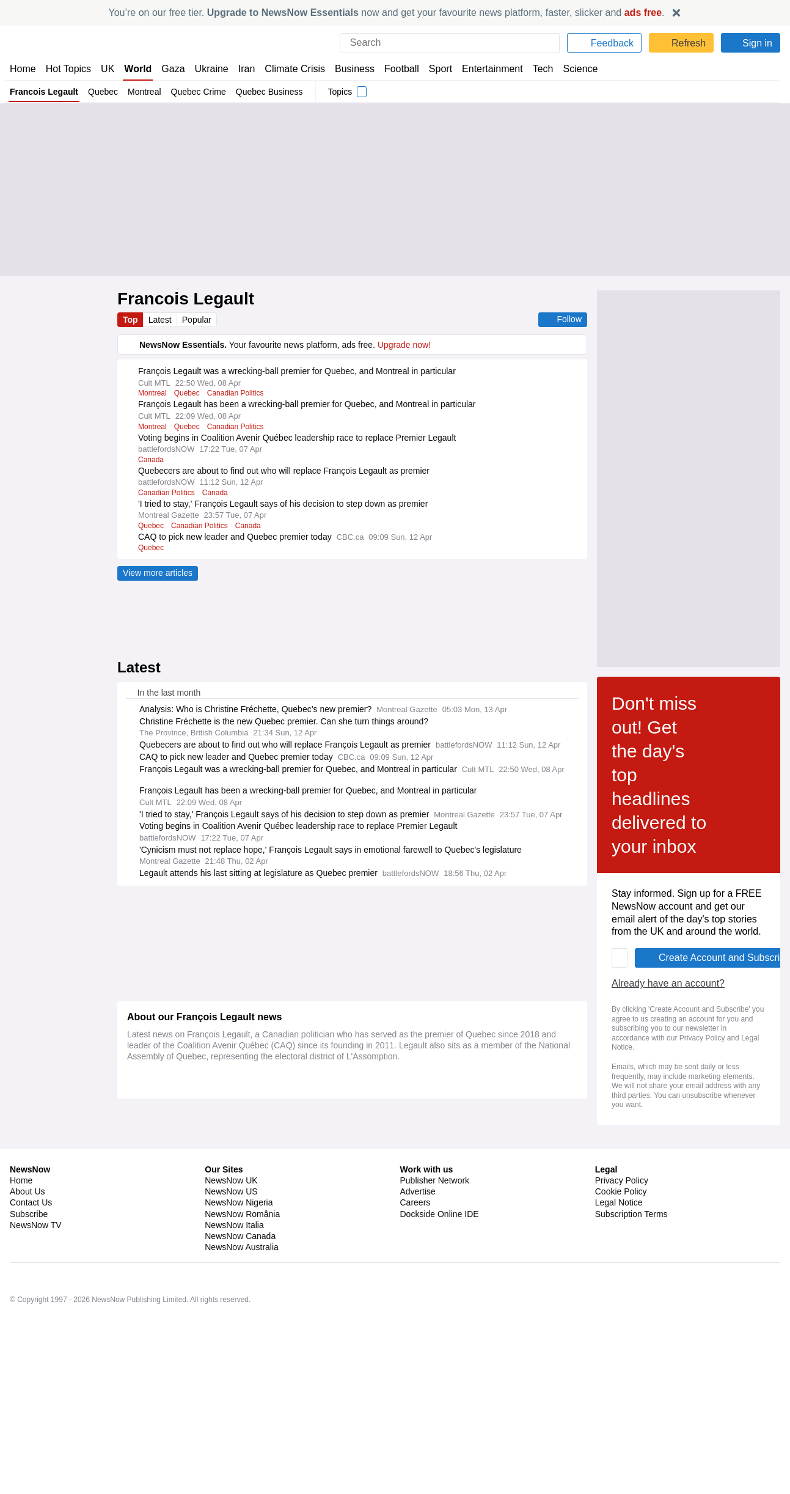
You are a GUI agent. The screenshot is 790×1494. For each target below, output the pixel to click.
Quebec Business (270, 92)
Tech (534, 69)
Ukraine (207, 69)
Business (348, 69)
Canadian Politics (238, 393)
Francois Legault (44, 92)
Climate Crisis (288, 69)
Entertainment (485, 69)
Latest (161, 320)
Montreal (145, 92)
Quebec (103, 92)
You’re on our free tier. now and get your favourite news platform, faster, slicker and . (386, 12)
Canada (151, 459)
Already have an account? (186, 1267)
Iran (241, 69)
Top (131, 320)
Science (571, 69)
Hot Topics (68, 69)
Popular (199, 320)
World (136, 69)
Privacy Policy (227, 1302)
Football (395, 69)
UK (107, 69)
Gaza (170, 69)
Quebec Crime (199, 92)
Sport (434, 69)
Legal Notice (289, 1302)
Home (22, 69)
